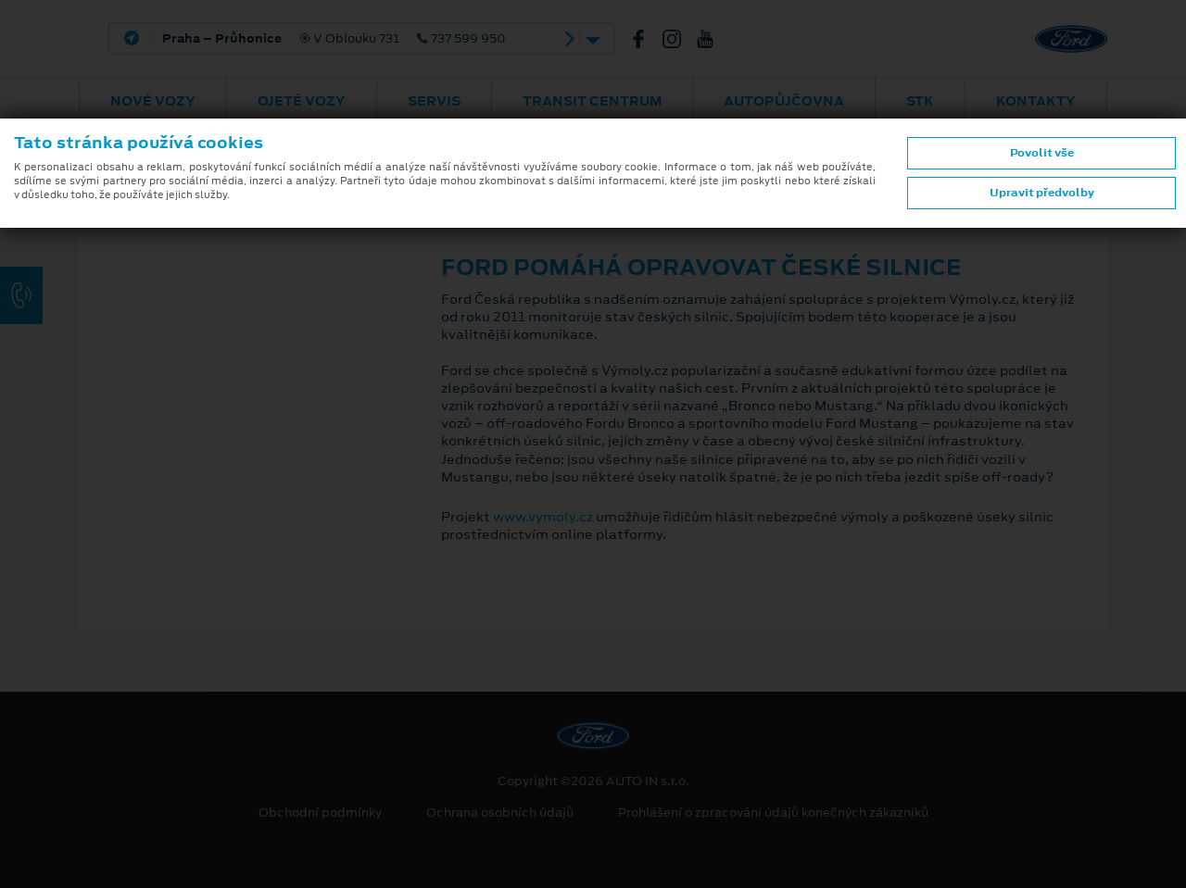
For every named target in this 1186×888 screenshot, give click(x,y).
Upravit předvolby (1042, 192)
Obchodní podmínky (320, 813)
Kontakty (1036, 101)
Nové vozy (153, 101)
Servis (434, 101)
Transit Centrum (592, 101)
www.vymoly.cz (543, 516)
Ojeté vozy (302, 101)
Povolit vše (1042, 152)
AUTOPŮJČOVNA (784, 101)
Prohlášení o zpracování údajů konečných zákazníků (773, 813)
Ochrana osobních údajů (500, 813)
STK (920, 101)
